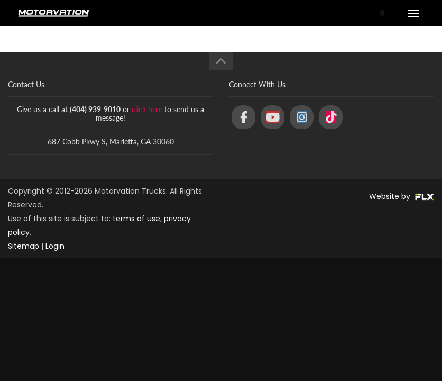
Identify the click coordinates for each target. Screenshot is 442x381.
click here (147, 109)
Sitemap (23, 246)
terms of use (136, 218)
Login (55, 246)
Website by (401, 196)
